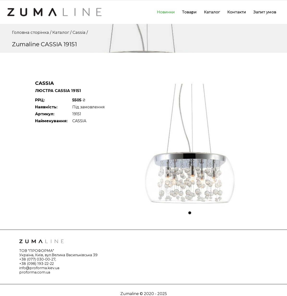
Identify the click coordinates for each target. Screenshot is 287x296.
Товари (189, 12)
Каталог (212, 12)
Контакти (236, 12)
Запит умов (264, 12)
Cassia (79, 32)
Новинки (166, 12)
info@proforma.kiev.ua (39, 268)
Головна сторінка (30, 32)
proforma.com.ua (34, 272)
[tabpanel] (190, 143)
